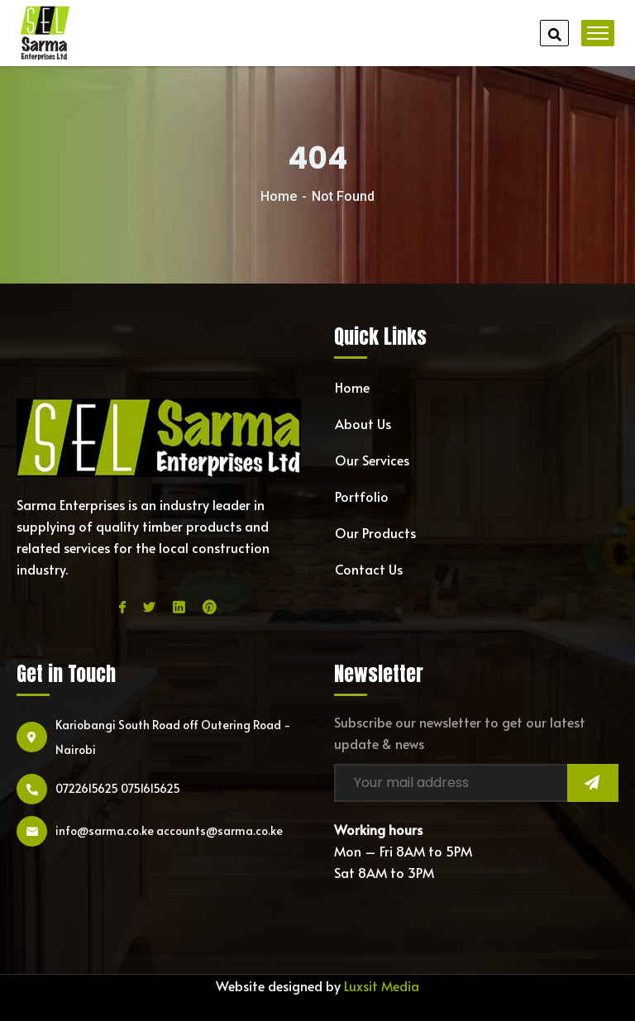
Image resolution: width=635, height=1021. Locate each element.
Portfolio (362, 496)
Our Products (375, 532)
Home (278, 196)
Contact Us (369, 569)
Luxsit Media (381, 985)
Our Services (372, 460)
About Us (363, 423)
